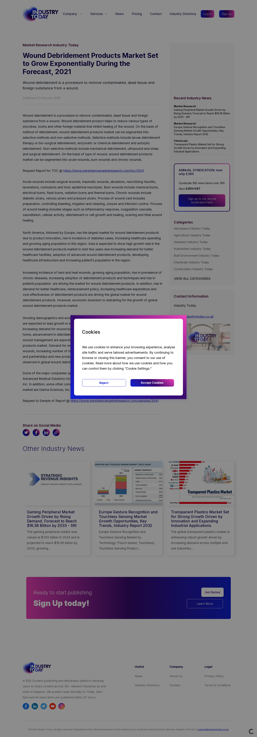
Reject (104, 383)
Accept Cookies (152, 382)
